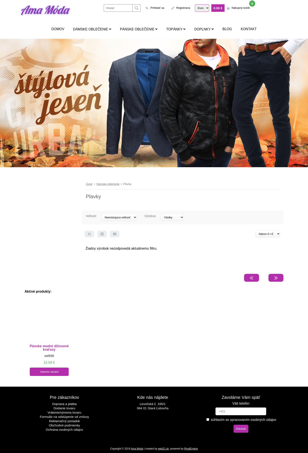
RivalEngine (191, 448)
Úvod (89, 184)
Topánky (175, 29)
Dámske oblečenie (92, 29)
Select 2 (102, 234)
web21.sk (163, 448)
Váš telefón (240, 403)
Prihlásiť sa (157, 7)
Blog (227, 29)
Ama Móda (44, 10)
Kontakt (248, 29)
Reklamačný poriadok (64, 421)
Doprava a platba (64, 404)
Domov (57, 29)
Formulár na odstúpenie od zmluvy (64, 417)
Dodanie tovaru (64, 408)
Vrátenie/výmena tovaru (64, 412)
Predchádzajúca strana (251, 278)
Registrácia (183, 7)
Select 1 (89, 234)
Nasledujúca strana (275, 278)
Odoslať (241, 428)
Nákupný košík (241, 7)
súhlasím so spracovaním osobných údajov (241, 420)
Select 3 (114, 234)
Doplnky (204, 29)
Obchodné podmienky (64, 425)
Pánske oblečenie (138, 29)
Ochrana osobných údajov (64, 429)
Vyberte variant (49, 371)
